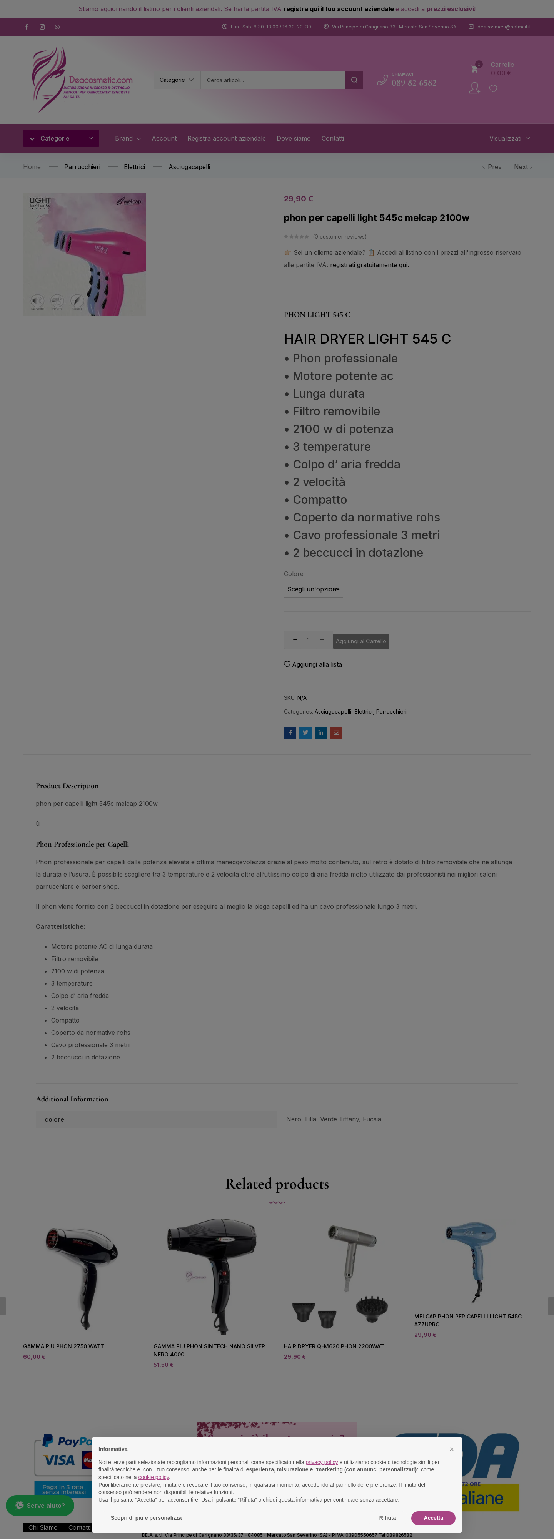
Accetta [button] (433, 1518)
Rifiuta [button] (387, 1518)
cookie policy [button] (153, 1477)
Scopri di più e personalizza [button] (146, 1518)
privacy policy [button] (322, 1462)
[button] (452, 1449)
